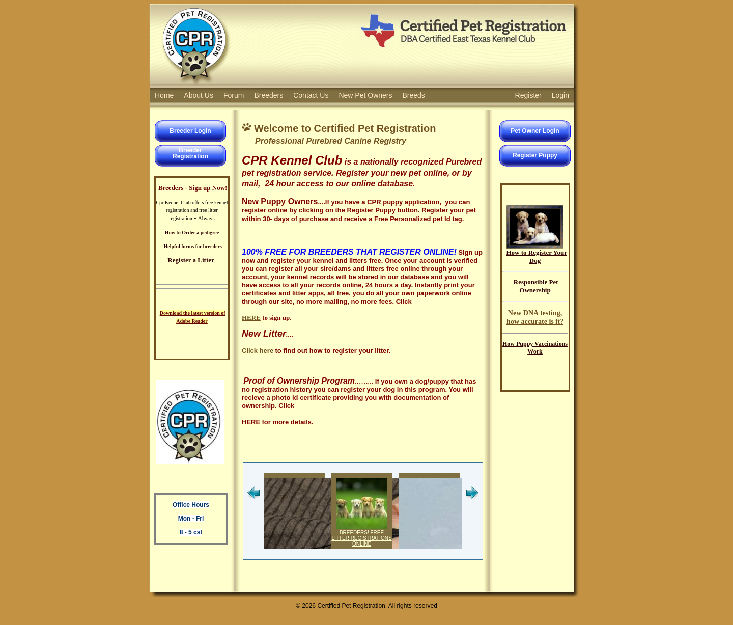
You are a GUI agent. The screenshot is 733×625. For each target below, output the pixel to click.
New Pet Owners (365, 95)
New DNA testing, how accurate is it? (534, 317)
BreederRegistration (190, 153)
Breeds (414, 95)
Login (560, 95)
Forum (233, 95)
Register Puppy (535, 155)
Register (528, 95)
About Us (198, 95)
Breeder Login (190, 130)
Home (164, 95)
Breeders (268, 95)
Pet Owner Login (535, 130)
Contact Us (310, 95)
